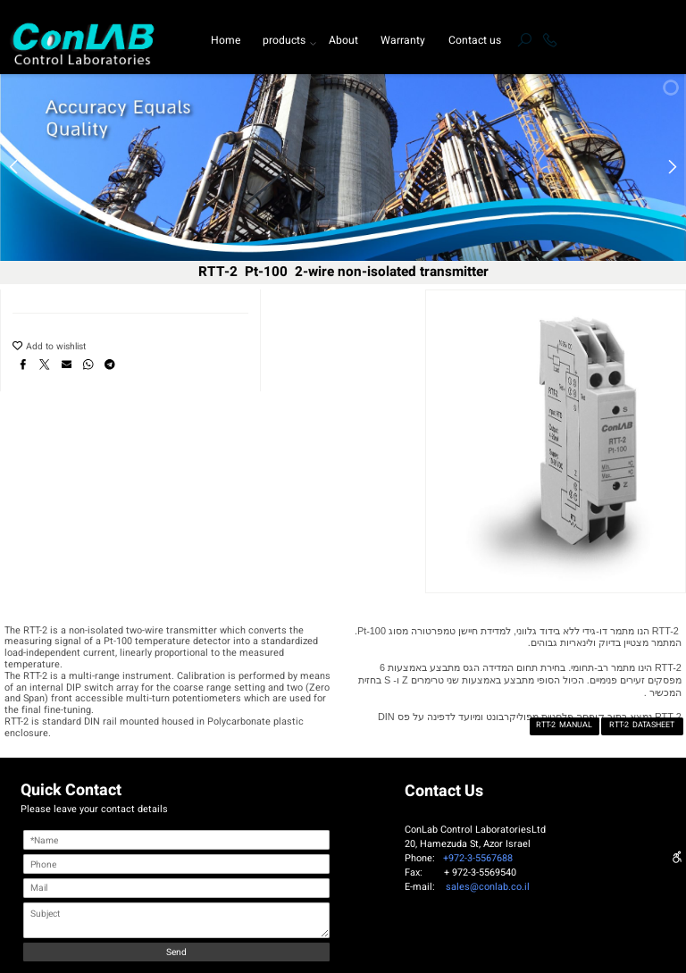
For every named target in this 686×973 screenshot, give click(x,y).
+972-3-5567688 (475, 858)
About (343, 40)
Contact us (474, 40)
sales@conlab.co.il (488, 887)
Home (225, 40)
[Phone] (549, 41)
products (287, 41)
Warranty (403, 40)
